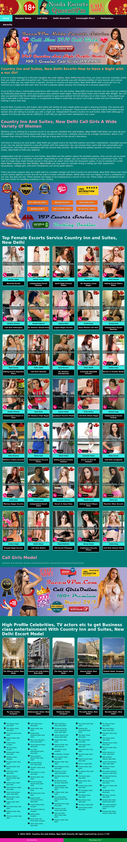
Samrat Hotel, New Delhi (88, 672)
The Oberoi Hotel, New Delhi (84, 796)
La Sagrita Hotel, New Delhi (86, 772)
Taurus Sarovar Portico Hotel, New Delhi (36, 758)
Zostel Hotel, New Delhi (36, 729)
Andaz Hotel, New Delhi (84, 782)
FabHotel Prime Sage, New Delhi (61, 804)
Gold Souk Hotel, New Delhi (12, 772)
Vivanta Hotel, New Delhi (85, 767)
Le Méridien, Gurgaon (61, 754)
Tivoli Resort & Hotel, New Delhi (37, 773)
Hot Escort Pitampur (63, 548)
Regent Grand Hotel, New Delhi (85, 760)
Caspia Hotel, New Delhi (12, 802)
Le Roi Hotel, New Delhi (36, 789)
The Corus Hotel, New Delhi (14, 817)
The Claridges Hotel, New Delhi (85, 791)
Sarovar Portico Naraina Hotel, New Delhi (13, 778)
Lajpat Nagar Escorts (63, 327)
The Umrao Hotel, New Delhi (108, 782)
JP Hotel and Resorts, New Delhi (109, 777)
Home (6, 18)
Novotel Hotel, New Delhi (113, 713)
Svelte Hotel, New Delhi (60, 741)
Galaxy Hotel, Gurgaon (35, 815)
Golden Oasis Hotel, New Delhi (13, 783)
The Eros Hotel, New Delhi (109, 748)
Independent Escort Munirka (113, 328)
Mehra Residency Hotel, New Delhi (60, 724)
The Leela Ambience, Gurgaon (37, 810)
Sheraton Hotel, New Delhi (109, 734)
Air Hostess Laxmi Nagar (88, 284)
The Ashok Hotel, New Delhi (84, 741)
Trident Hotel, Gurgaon (113, 671)
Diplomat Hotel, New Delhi (85, 750)
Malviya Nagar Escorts (14, 504)
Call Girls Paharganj (13, 327)
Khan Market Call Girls (88, 327)
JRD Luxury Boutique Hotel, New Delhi (37, 741)
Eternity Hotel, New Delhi (37, 778)
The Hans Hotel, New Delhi (63, 672)
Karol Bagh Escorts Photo (63, 284)
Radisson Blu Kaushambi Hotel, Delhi (84, 730)
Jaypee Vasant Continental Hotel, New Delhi (36, 800)
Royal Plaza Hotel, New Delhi (84, 801)
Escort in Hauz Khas (63, 504)
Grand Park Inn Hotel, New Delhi (13, 788)
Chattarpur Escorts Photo (88, 549)
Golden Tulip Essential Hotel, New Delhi (37, 735)
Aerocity (7, 24)
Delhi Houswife (61, 18)
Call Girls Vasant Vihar (113, 548)
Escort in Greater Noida (113, 372)
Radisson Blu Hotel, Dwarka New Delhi (109, 801)
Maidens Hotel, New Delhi (61, 763)
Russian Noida (23, 18)
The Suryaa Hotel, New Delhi (108, 739)
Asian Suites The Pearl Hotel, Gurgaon (37, 820)
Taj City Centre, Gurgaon (13, 713)
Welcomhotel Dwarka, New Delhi (109, 758)
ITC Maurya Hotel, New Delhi (108, 724)
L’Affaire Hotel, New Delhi (61, 793)
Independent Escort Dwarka (38, 284)
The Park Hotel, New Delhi (85, 755)
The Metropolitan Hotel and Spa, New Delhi (61, 787)
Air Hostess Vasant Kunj (38, 327)
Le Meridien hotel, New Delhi (108, 791)
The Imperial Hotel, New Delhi (61, 758)
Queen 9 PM (103, 834)
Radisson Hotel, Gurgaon (63, 713)
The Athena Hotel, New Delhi (13, 672)
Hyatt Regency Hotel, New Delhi (61, 767)
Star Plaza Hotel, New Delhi (13, 807)
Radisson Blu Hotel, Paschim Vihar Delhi (109, 812)
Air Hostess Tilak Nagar (38, 416)
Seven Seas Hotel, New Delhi (36, 824)
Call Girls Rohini (38, 548)
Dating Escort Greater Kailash (63, 461)
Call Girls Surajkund (113, 460)
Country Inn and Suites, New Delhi (38, 672)
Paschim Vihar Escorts (113, 504)
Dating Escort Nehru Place (113, 284)
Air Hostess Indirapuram (63, 373)
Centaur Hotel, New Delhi (61, 821)
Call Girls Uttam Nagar (88, 416)
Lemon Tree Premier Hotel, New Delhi (109, 763)
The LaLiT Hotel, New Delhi (109, 786)
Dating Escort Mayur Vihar (88, 505)
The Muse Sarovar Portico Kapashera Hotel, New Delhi (60, 730)
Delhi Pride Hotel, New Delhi (36, 724)
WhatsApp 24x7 (95, 840)
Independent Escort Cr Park (13, 417)
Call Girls (42, 18)
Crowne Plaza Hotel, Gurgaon (37, 805)
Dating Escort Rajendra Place (13, 373)
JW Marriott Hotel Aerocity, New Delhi (61, 782)
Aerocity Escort (13, 283)
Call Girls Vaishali (38, 372)
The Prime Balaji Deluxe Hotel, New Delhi (36, 783)
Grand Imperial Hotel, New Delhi (37, 745)
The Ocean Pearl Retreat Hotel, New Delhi (61, 799)
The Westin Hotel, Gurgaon (60, 750)
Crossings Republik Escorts (88, 373)
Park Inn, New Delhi (85, 764)
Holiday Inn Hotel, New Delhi (108, 767)
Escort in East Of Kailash (88, 461)
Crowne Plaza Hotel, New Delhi (85, 786)
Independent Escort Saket (38, 505)
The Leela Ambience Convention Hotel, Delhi (109, 806)
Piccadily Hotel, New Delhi (88, 713)
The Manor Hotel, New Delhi (84, 736)
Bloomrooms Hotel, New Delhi (13, 798)
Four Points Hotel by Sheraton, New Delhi (109, 772)
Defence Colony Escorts (13, 460)
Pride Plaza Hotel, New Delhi (84, 745)
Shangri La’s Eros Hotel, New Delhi (60, 772)
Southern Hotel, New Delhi (37, 768)
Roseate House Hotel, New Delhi (109, 743)
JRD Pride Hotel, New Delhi (37, 794)
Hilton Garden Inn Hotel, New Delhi (108, 753)
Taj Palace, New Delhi (85, 804)
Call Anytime (32, 840)
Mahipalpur (107, 18)
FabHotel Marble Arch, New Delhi (36, 763)
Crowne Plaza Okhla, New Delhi (85, 808)
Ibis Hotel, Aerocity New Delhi (109, 796)
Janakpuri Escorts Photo (63, 416)
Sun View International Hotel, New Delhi (37, 751)
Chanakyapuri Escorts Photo (38, 461)
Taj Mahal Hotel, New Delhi (61, 777)
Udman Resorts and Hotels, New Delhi (61, 736)
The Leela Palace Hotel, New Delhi (108, 729)
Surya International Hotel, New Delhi (13, 793)
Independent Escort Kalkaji (113, 417)
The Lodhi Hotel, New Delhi (85, 724)
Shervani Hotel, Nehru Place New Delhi (60, 815)
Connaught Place (85, 18)
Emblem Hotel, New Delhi (13, 812)
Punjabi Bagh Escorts (13, 548)
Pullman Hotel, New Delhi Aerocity (61, 745)
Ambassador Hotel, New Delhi (38, 713)
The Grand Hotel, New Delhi (84, 777)
